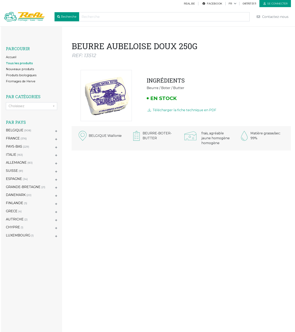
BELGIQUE (18, 130)
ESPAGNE (17, 179)
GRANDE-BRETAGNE (25, 187)
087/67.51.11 (249, 3)
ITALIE (14, 155)
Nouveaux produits (20, 69)
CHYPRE (14, 227)
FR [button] (230, 3)
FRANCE (16, 138)
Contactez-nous (272, 17)
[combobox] (31, 106)
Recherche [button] (68, 17)
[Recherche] (164, 16)
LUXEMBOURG (20, 235)
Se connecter (275, 3)
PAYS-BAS (17, 146)
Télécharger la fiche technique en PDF (182, 110)
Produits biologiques (21, 75)
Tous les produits (19, 63)
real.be (189, 3)
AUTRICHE (16, 219)
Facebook (212, 3)
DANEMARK (18, 195)
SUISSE (14, 171)
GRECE (14, 211)
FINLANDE (16, 203)
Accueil (11, 57)
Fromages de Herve (20, 81)
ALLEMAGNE (19, 162)
